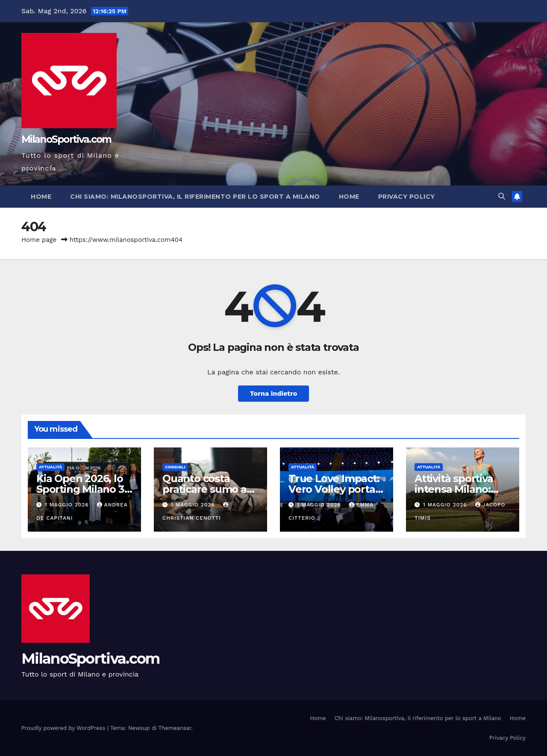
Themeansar (175, 728)
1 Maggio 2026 (68, 505)
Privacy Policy (406, 196)
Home (41, 196)
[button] (501, 196)
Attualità (50, 467)
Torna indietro (273, 393)
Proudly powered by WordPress (64, 728)
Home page (39, 240)
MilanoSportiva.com (66, 139)
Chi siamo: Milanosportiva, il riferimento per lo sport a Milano (195, 196)
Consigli (175, 467)
